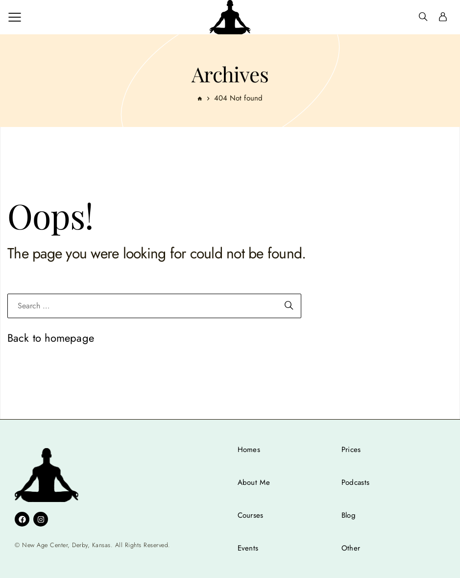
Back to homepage (50, 338)
